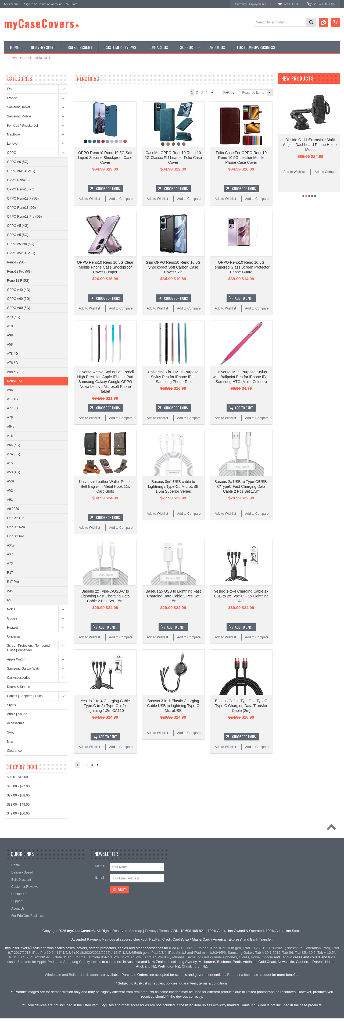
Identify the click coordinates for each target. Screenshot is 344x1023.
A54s (10, 427)
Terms (164, 931)
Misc (10, 741)
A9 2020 (13, 509)
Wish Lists (292, 4)
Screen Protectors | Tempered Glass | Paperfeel (28, 648)
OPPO (26, 58)
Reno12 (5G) (16, 262)
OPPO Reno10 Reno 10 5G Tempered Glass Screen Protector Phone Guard (241, 267)
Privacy (150, 931)
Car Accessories (18, 678)
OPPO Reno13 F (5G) (23, 198)
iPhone (12, 98)
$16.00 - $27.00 (18, 786)
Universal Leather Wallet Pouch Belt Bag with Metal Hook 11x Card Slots (105, 486)
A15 (10, 463)
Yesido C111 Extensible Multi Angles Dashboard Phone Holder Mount (310, 145)
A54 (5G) (13, 445)
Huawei (12, 627)
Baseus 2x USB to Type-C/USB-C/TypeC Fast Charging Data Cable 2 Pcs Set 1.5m (241, 486)
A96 (10, 390)
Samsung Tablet (18, 107)
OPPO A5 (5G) (17, 235)
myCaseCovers (42, 23)
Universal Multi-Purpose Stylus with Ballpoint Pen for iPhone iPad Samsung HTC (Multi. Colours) (241, 377)
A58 (10, 344)
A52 (10, 490)
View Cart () (324, 4)
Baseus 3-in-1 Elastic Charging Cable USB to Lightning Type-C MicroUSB (173, 706)
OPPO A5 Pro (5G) (20, 244)
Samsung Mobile (19, 116)
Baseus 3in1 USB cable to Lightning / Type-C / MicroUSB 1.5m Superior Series (173, 486)
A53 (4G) (13, 472)
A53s (10, 481)
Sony (10, 732)
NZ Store (71, 4)
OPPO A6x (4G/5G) (21, 171)
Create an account (49, 4)
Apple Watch (16, 659)
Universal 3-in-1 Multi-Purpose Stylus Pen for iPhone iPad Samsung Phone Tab (173, 377)
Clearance (14, 751)
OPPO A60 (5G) (18, 299)
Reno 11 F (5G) (18, 281)
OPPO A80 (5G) (18, 308)
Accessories (15, 723)
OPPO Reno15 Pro (20, 189)
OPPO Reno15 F (19, 180)
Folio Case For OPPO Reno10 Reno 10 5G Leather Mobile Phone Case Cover (241, 158)
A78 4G (12, 354)
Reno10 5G (15, 381)
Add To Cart (244, 298)
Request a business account (249, 975)
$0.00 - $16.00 (17, 777)
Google (12, 618)
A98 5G (12, 372)
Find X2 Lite (15, 518)
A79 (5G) (13, 317)
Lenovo (12, 143)
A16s (10, 436)
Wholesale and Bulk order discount (72, 975)
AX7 (10, 554)
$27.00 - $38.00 (18, 795)
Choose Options (108, 188)
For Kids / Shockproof (22, 125)
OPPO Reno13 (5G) (21, 208)
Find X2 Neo (16, 527)
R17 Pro (13, 582)
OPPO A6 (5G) (17, 162)
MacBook (13, 134)
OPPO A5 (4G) (17, 226)
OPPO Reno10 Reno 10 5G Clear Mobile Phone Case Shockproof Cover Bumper (105, 267)
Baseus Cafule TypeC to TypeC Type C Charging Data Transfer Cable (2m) (241, 706)
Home (13, 58)
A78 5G (12, 363)
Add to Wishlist (89, 199)
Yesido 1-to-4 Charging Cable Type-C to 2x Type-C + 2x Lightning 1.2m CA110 (105, 706)
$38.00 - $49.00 (18, 804)
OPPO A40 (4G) (18, 290)
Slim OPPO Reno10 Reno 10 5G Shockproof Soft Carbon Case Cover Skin (173, 267)
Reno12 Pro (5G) (19, 271)
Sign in (28, 4)
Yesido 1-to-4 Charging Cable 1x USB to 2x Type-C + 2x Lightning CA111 (241, 596)
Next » (212, 92)
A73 (10, 563)
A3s (10, 591)
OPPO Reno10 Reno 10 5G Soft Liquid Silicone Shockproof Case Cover (105, 158)
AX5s (11, 545)
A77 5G (12, 408)
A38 (10, 335)
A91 (10, 500)
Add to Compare (120, 199)
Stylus (11, 705)
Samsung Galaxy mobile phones (212, 957)
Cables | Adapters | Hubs (24, 696)
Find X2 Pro (15, 536)
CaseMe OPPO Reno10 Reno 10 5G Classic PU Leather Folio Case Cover (173, 158)
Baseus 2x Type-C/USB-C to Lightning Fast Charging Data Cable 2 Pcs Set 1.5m (105, 596)
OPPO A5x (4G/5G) (21, 253)
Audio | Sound (17, 714)
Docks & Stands (18, 687)
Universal (13, 636)
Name (100, 866)
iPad (10, 89)
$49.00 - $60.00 (18, 813)
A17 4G (12, 399)
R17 (10, 573)
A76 (10, 417)
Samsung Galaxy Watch (24, 668)
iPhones (178, 957)
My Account (11, 4)
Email (99, 877)
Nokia (11, 609)
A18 (10, 326)
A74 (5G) (13, 454)
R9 (9, 600)
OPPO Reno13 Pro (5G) (24, 216)
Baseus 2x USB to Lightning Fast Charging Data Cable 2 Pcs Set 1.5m (173, 596)
